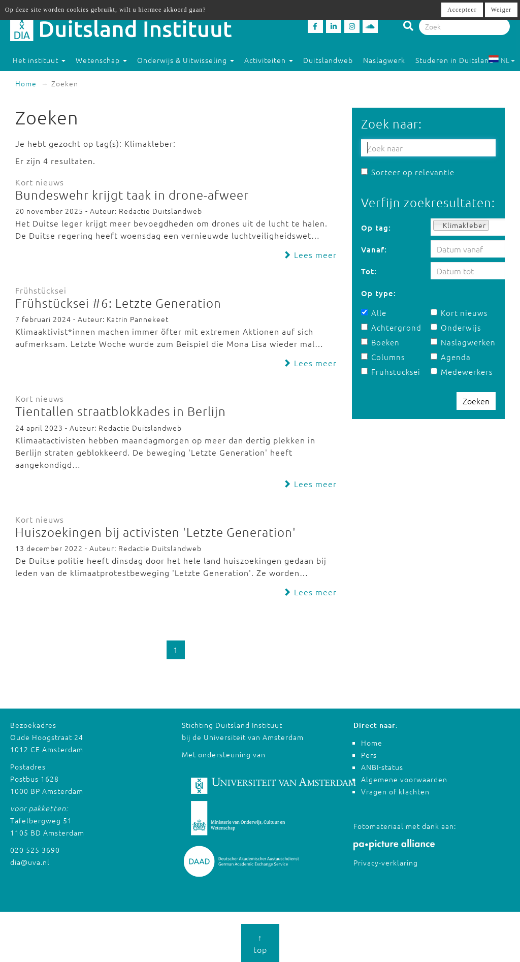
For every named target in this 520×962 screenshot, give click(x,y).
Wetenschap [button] (101, 60)
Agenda (451, 356)
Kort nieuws (459, 312)
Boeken (380, 342)
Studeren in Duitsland (459, 60)
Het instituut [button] (39, 60)
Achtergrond (391, 327)
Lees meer (310, 254)
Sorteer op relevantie (407, 172)
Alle (373, 312)
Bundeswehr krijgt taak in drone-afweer (132, 194)
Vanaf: (374, 249)
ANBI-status (382, 767)
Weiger (501, 9)
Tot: (369, 271)
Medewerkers (462, 371)
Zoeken (476, 400)
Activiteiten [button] (268, 60)
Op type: (378, 293)
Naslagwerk (384, 60)
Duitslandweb (328, 60)
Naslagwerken (463, 342)
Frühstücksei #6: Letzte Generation (118, 302)
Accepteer (462, 9)
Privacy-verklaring (385, 862)
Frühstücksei (390, 371)
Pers (369, 755)
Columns (383, 356)
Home (26, 83)
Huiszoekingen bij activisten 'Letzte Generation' (155, 531)
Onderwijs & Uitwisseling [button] (185, 60)
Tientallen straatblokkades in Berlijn (120, 411)
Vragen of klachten (395, 791)
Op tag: (376, 227)
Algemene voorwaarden (404, 779)
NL (501, 60)
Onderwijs (456, 327)
